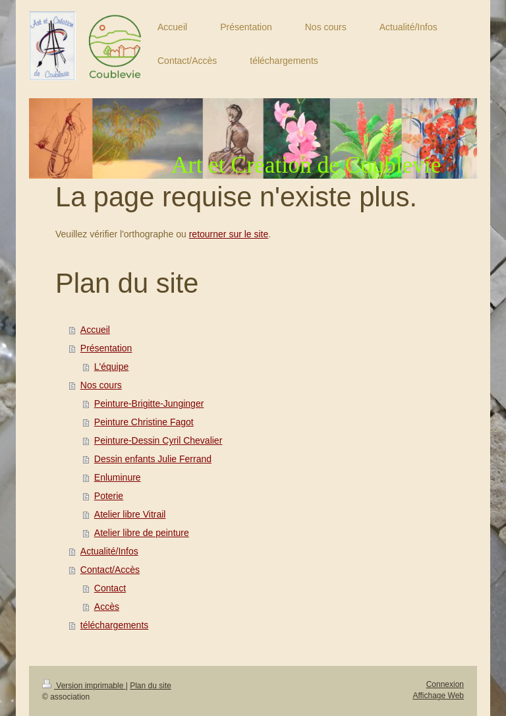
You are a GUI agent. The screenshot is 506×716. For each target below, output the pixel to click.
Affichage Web (438, 695)
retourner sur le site (229, 234)
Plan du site (150, 685)
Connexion (445, 684)
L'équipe (111, 366)
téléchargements (114, 625)
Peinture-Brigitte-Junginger (149, 403)
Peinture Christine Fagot (144, 422)
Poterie (108, 496)
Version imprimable (84, 685)
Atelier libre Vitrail (130, 514)
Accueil (95, 329)
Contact (110, 588)
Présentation (106, 348)
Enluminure (117, 477)
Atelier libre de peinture (141, 532)
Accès (106, 606)
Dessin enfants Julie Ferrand (152, 459)
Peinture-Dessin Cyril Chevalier (158, 440)
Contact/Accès (110, 569)
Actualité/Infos (109, 551)
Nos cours (101, 385)
